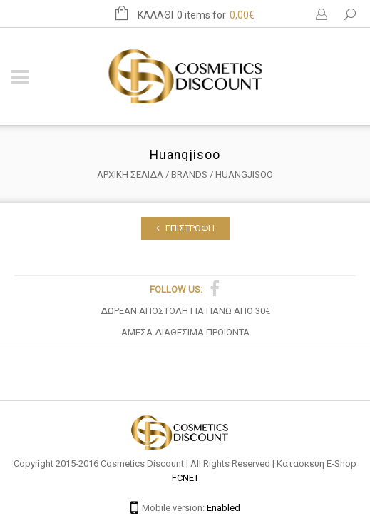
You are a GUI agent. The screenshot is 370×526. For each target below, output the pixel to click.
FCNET (185, 477)
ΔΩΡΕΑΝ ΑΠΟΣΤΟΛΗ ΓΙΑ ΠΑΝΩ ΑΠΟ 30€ (185, 310)
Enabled (223, 507)
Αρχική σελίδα (130, 174)
